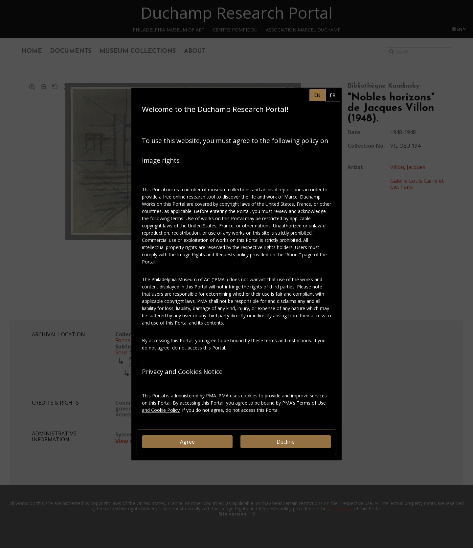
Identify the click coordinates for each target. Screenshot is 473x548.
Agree (187, 441)
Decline (286, 441)
